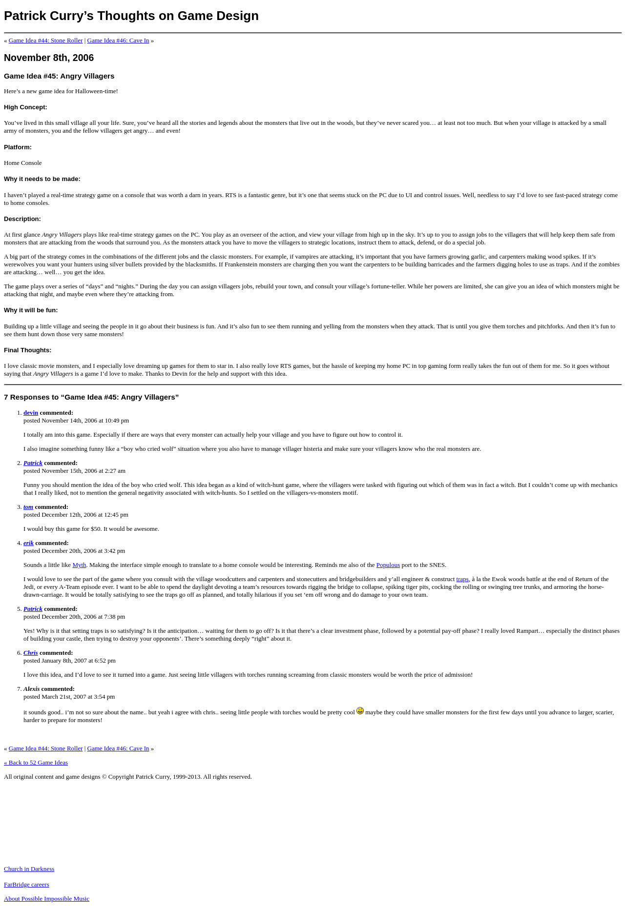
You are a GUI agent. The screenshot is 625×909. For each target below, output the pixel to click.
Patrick (32, 462)
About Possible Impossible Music (46, 898)
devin (30, 412)
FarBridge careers (26, 884)
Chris (30, 652)
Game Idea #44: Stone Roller (46, 40)
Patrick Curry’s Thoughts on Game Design (131, 15)
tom (28, 506)
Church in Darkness (29, 868)
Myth (79, 564)
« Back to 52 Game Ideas (36, 762)
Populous (388, 564)
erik (28, 542)
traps (463, 579)
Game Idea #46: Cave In (118, 40)
